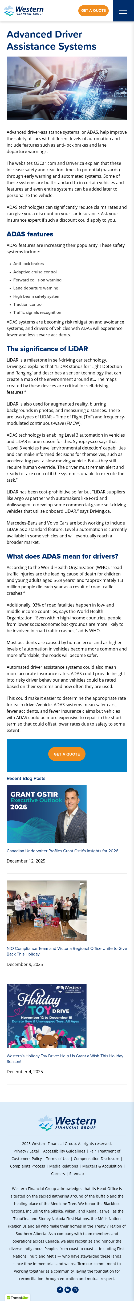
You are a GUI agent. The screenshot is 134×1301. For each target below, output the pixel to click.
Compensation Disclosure (96, 1158)
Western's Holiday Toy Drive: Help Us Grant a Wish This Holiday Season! (65, 1059)
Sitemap (76, 1173)
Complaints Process (27, 1166)
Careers (58, 1173)
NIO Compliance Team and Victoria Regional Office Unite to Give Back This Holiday (67, 951)
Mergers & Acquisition (102, 1166)
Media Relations (63, 1166)
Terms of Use (58, 1158)
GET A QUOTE (67, 754)
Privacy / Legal (26, 1151)
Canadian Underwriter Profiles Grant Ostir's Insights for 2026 (62, 851)
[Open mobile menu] (123, 10)
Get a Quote (93, 10)
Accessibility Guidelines (64, 1151)
